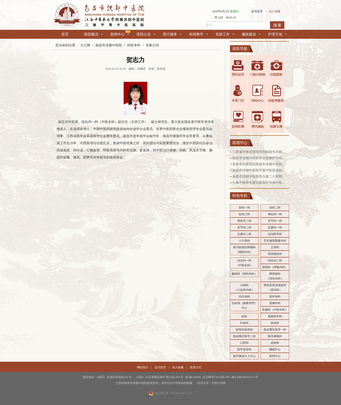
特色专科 (133, 45)
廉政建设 (251, 34)
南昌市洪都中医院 (108, 45)
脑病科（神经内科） (244, 273)
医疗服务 (172, 34)
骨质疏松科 (275, 254)
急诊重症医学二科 (244, 336)
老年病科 (275, 296)
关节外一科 (275, 220)
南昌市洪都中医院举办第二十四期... (258, 176)
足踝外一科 (275, 227)
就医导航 (239, 49)
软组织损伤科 (244, 329)
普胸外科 (275, 303)
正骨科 (275, 247)
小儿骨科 (244, 240)
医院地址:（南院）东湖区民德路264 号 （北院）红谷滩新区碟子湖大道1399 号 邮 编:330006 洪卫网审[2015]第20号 (157, 377)
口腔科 (244, 342)
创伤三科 (244, 214)
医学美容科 (244, 349)
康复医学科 (275, 316)
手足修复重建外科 (275, 240)
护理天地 (277, 34)
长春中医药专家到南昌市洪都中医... (258, 182)
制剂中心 (275, 356)
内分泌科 (244, 296)
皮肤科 (275, 342)
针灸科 (244, 323)
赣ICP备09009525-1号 (244, 377)
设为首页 (257, 11)
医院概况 (93, 34)
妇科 (244, 316)
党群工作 (224, 34)
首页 (64, 34)
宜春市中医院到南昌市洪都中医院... (258, 164)
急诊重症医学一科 (275, 329)
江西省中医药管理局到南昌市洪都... (258, 152)
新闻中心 (119, 34)
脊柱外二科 (244, 220)
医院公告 (146, 34)
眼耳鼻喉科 (275, 336)
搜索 (277, 25)
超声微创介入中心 (244, 356)
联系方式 (195, 367)
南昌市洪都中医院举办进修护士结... (258, 158)
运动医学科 (275, 234)
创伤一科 (244, 207)
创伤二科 (275, 207)
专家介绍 (152, 45)
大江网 (85, 45)
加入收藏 (274, 11)
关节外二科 (244, 227)
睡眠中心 (275, 349)
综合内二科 (275, 260)
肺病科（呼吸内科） (275, 267)
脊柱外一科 (275, 214)
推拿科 (275, 323)
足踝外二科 (244, 234)
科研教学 (198, 34)
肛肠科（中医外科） (275, 309)
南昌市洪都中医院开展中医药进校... (258, 170)
